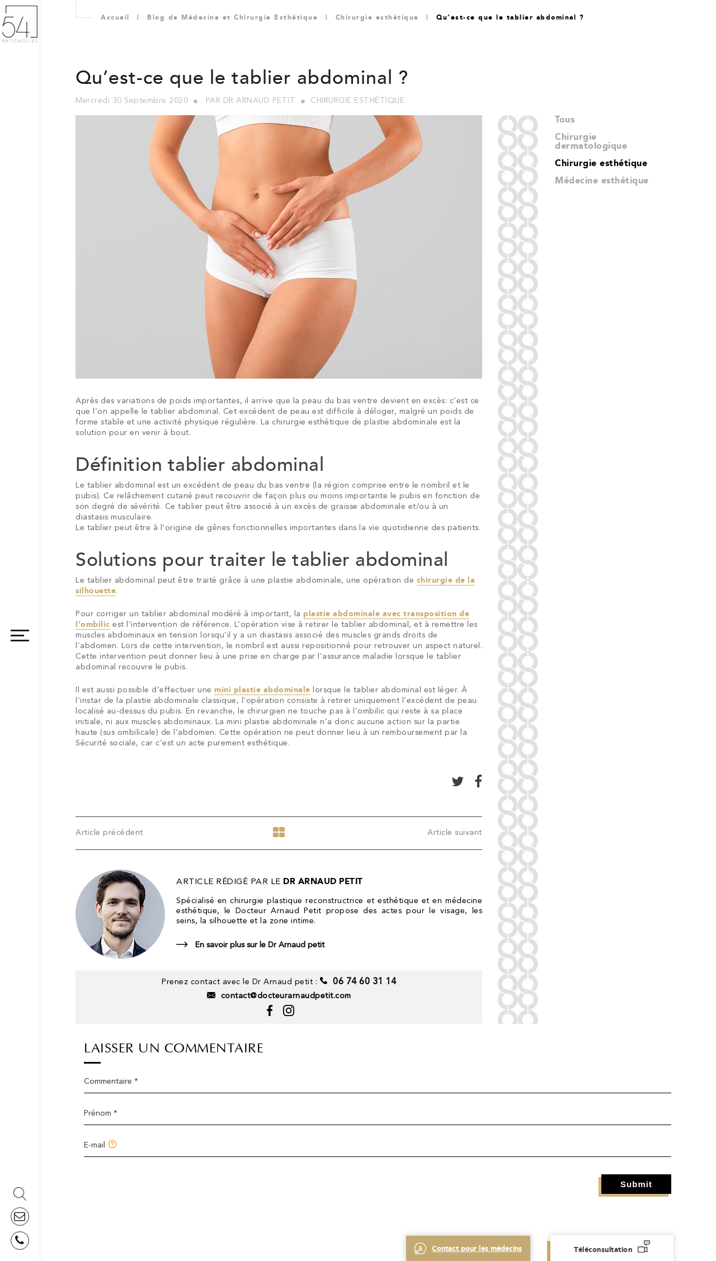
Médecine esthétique (602, 180)
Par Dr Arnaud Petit (251, 100)
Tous (564, 119)
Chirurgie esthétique (601, 163)
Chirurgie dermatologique (591, 141)
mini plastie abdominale (262, 690)
